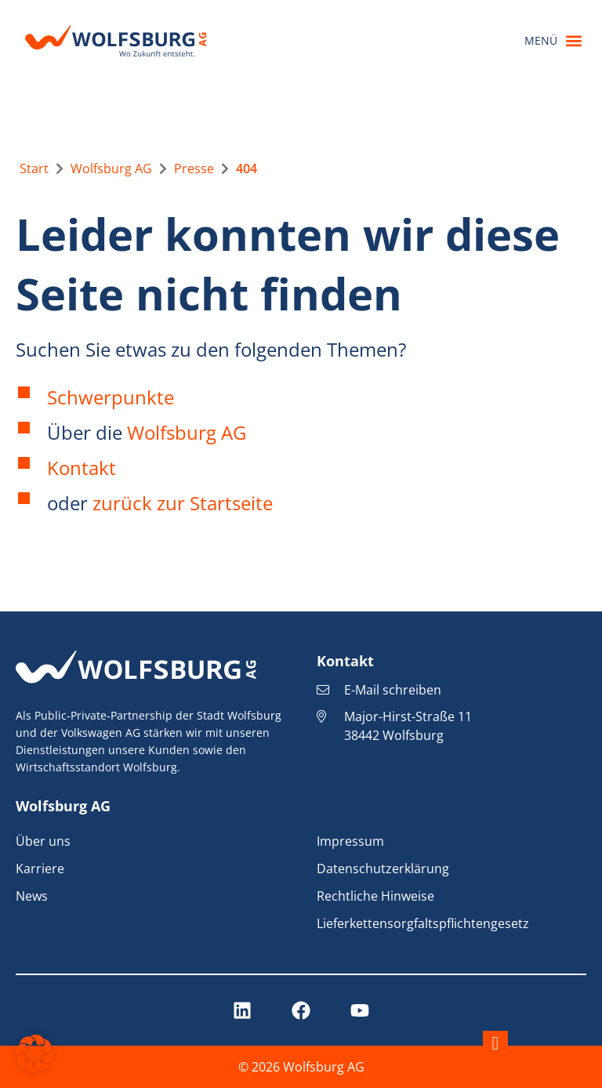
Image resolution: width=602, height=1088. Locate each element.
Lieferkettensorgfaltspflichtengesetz (423, 923)
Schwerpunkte (110, 397)
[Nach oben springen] (495, 1043)
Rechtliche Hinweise (375, 896)
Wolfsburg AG (186, 432)
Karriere (40, 868)
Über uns (43, 841)
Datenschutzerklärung (383, 868)
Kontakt (81, 468)
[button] (553, 41)
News (32, 896)
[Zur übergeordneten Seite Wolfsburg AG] (111, 169)
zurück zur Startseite (182, 503)
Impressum (350, 841)
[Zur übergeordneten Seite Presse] (194, 169)
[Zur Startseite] (34, 169)
